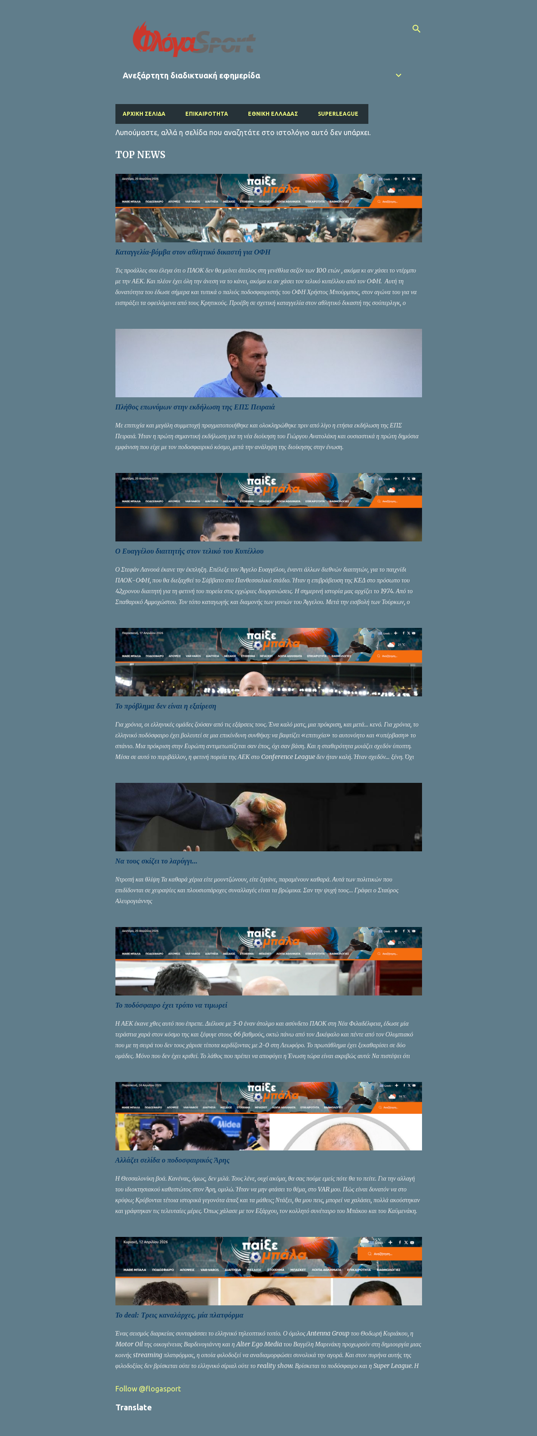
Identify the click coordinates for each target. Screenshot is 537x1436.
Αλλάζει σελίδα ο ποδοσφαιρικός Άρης (172, 1160)
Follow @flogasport (148, 1389)
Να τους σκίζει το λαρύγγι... (156, 861)
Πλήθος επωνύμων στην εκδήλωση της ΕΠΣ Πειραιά (195, 407)
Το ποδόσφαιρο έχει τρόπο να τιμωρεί (171, 1005)
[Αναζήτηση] (416, 29)
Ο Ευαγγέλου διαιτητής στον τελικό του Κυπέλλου (189, 551)
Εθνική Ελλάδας (273, 114)
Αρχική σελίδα (144, 114)
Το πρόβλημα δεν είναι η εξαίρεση (165, 706)
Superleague (338, 114)
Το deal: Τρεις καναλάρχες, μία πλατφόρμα (179, 1315)
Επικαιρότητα (206, 114)
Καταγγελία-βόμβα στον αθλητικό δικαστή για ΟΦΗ (193, 252)
